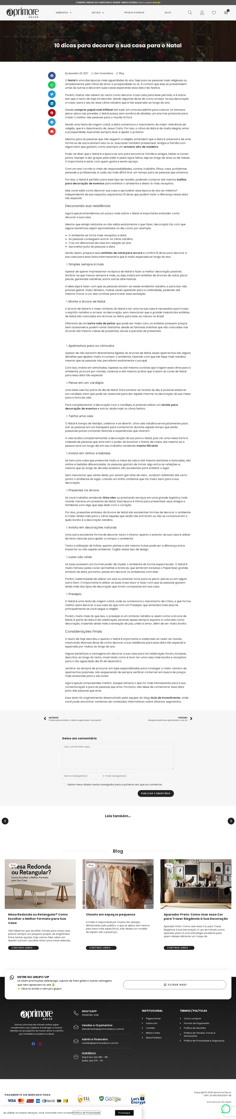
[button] (52, 75)
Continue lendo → (23, 947)
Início (6, 36)
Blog (16, 36)
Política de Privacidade (86, 1112)
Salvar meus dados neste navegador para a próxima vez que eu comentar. (114, 784)
